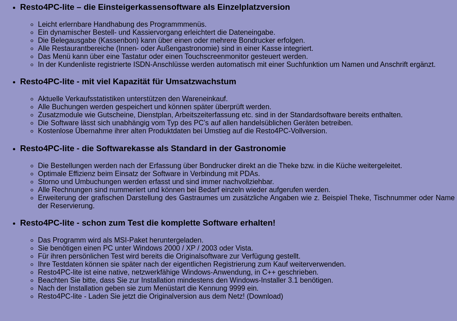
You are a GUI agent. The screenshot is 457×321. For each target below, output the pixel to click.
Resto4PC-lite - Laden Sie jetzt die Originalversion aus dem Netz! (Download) (160, 296)
